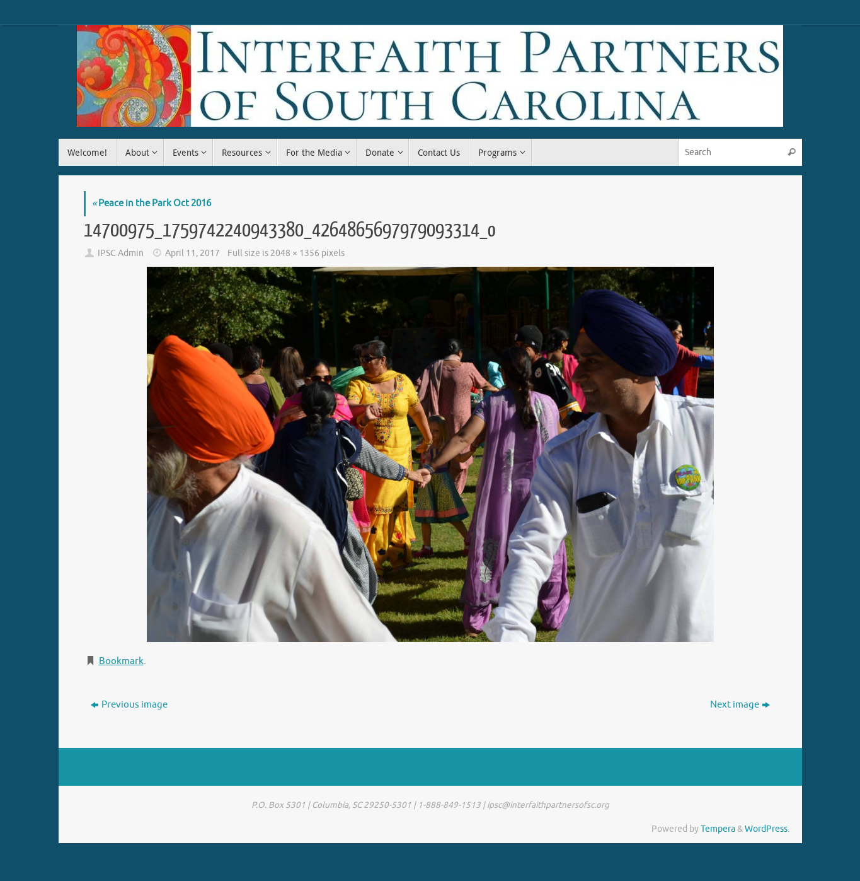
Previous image (129, 705)
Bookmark (121, 661)
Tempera (718, 829)
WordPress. (767, 829)
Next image (740, 705)
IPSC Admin (121, 253)
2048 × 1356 (294, 253)
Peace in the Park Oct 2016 (151, 203)
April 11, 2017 (192, 253)
